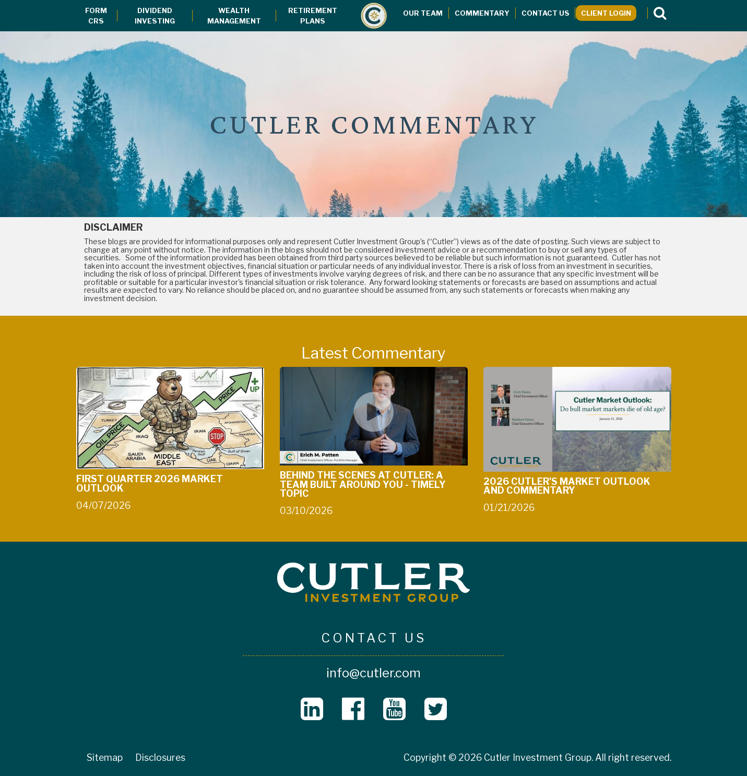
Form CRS (96, 15)
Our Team (423, 13)
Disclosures (160, 757)
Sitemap (105, 757)
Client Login (606, 13)
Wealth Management (234, 15)
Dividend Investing (155, 15)
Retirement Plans (312, 15)
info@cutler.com (373, 673)
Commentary (482, 13)
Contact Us (545, 13)
